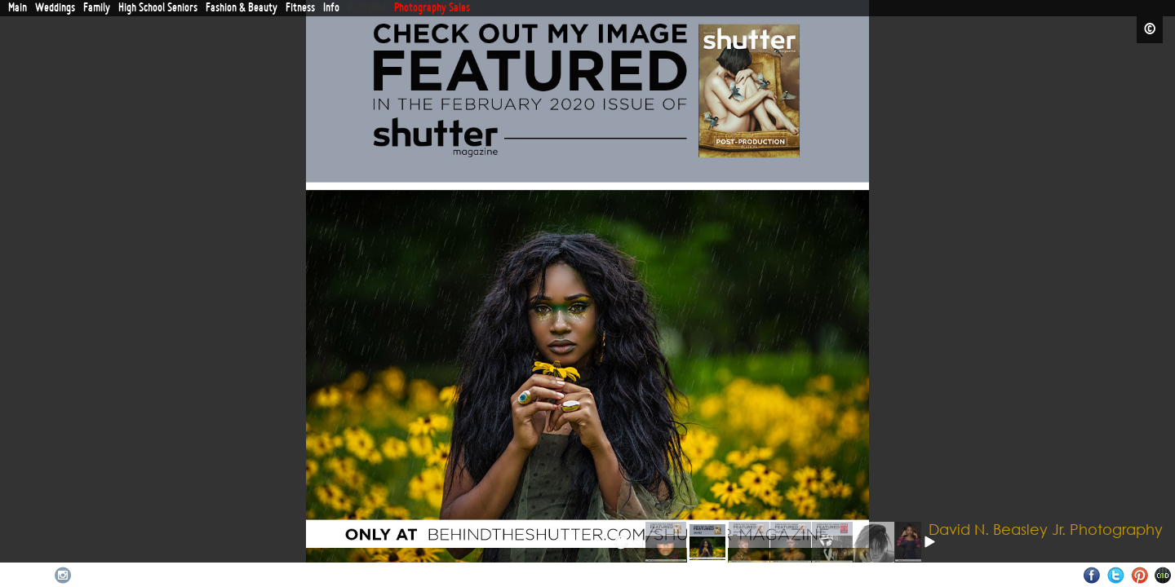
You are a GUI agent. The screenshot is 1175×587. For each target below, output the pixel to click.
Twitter (1115, 575)
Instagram (63, 575)
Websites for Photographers (1163, 575)
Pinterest (1139, 575)
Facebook (1092, 575)
